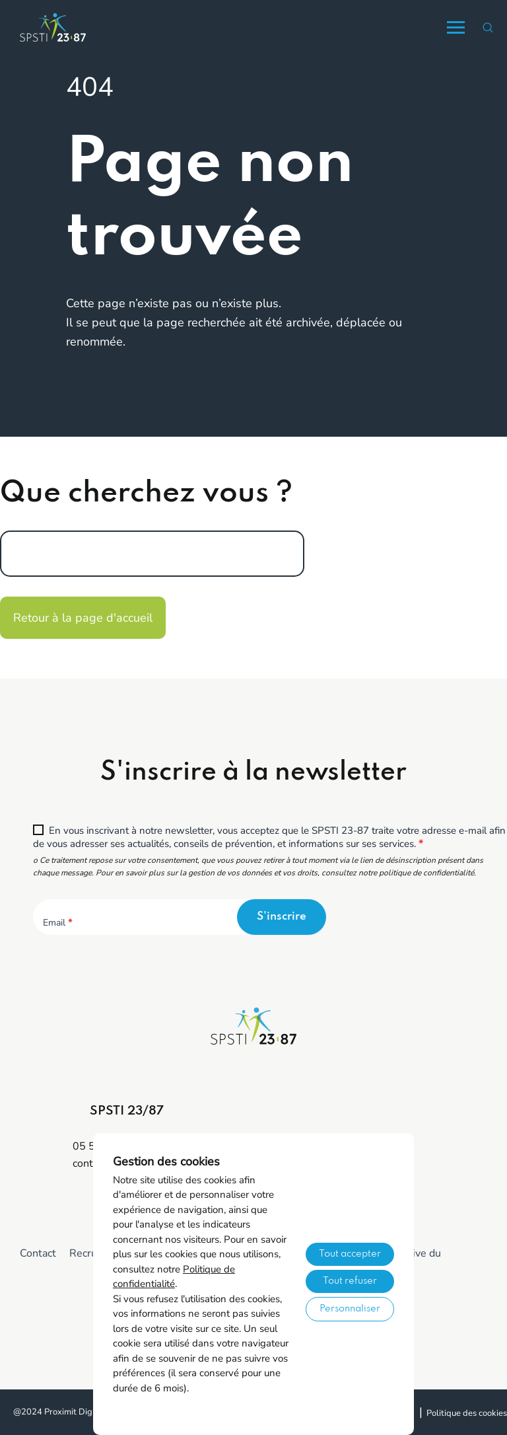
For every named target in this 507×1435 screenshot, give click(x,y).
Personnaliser (350, 1308)
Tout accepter (350, 1254)
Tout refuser (350, 1281)
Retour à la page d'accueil (82, 618)
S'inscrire (281, 916)
